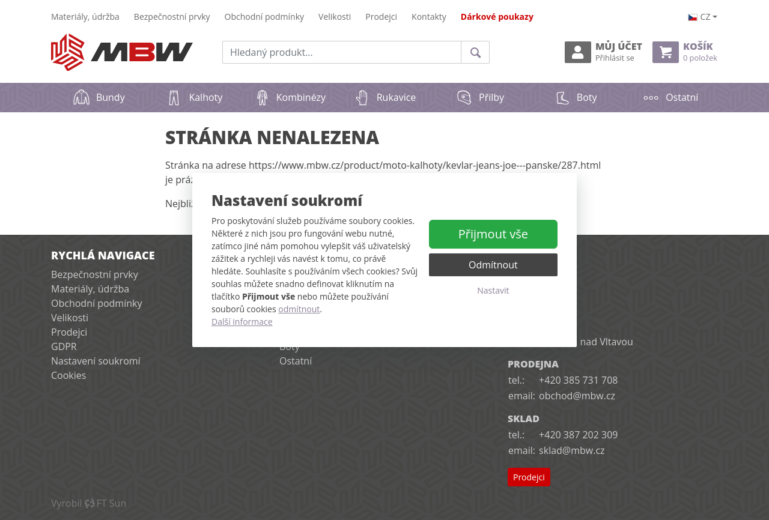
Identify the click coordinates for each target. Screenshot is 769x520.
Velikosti (334, 16)
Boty (575, 97)
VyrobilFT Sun (88, 503)
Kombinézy (289, 97)
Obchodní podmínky (265, 16)
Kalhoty (193, 97)
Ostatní (670, 97)
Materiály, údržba (85, 16)
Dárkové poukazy (497, 16)
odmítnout (299, 309)
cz (699, 16)
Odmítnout (493, 264)
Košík (684, 52)
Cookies (68, 375)
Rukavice (384, 97)
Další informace (242, 321)
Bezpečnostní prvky (172, 16)
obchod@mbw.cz (577, 395)
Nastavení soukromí (96, 360)
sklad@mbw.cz (571, 450)
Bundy (99, 97)
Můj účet (603, 52)
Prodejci (381, 16)
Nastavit (493, 290)
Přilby (479, 97)
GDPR (64, 346)
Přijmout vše (493, 234)
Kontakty (429, 16)
